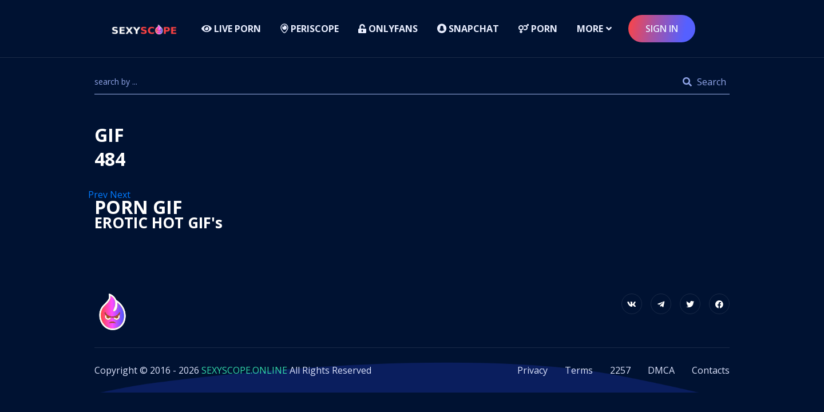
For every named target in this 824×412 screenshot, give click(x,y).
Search (704, 82)
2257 (620, 370)
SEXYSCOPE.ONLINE (244, 370)
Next (121, 194)
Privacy (532, 370)
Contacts (711, 370)
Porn (537, 28)
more (590, 28)
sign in (661, 28)
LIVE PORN (231, 28)
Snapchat (468, 28)
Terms (579, 370)
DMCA (661, 370)
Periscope (309, 28)
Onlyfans (388, 28)
